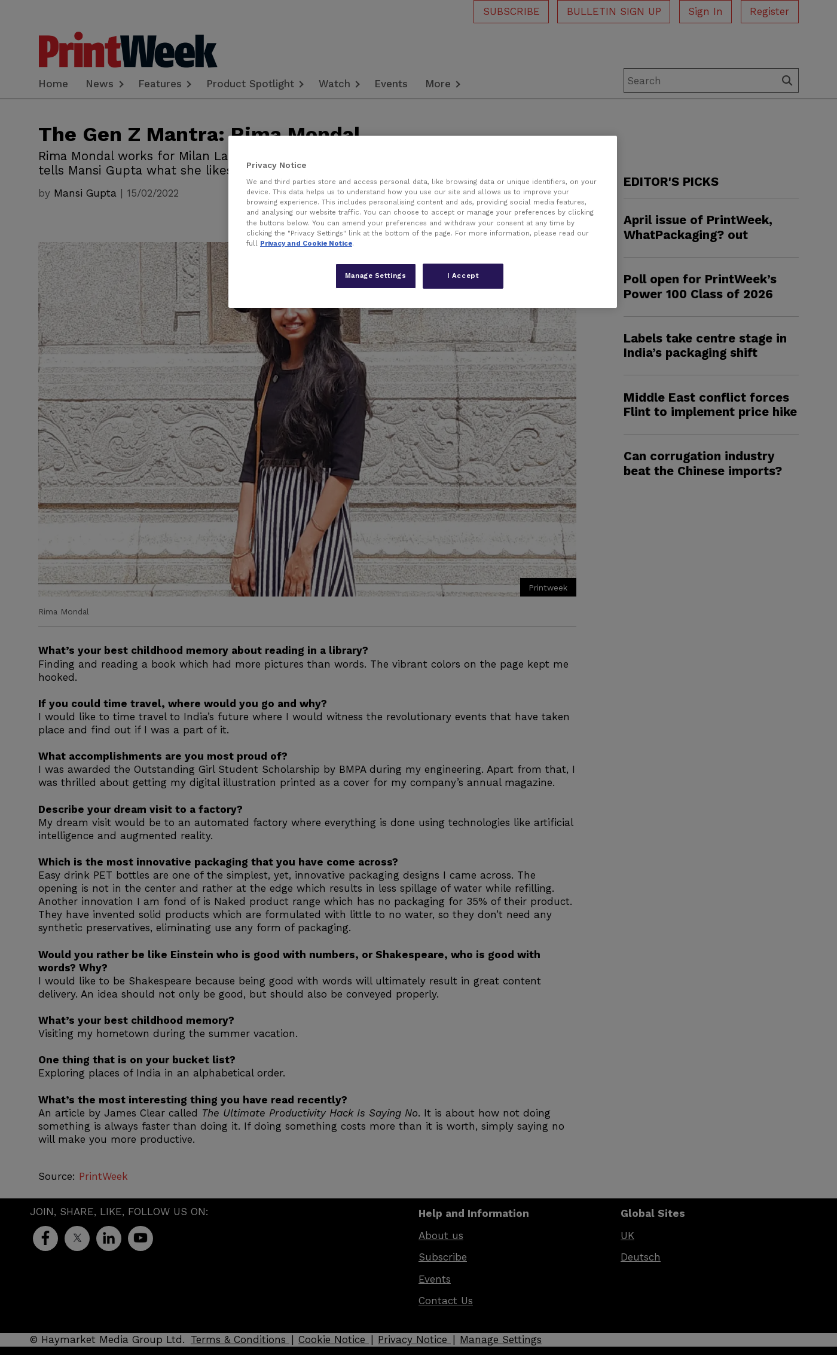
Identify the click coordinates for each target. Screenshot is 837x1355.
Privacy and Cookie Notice (306, 243)
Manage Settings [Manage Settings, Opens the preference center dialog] (376, 275)
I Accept (463, 275)
